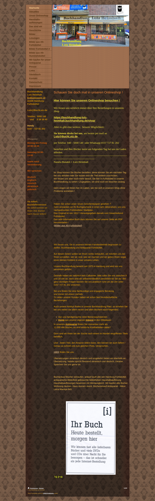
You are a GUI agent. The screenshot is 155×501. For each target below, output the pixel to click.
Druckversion (33, 488)
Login (125, 488)
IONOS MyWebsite (48, 493)
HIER (56, 352)
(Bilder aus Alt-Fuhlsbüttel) (68, 225)
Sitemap (41, 488)
